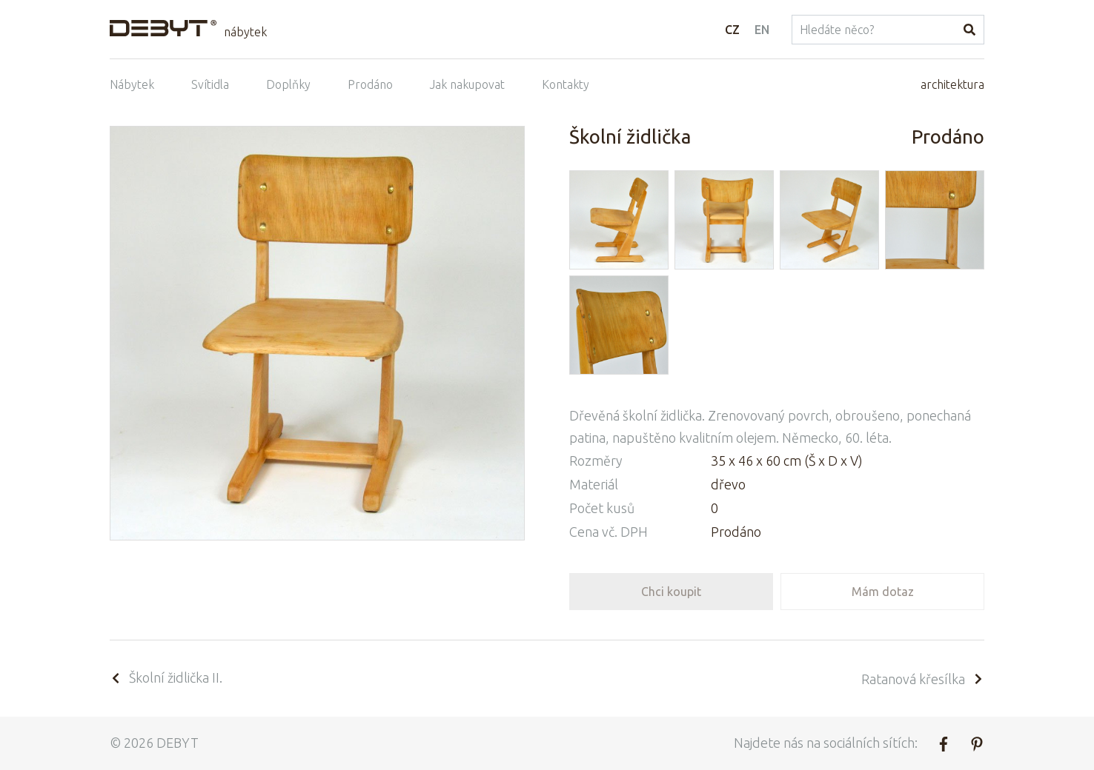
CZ (732, 29)
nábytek (245, 31)
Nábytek (132, 84)
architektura (952, 84)
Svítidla (210, 84)
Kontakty (565, 84)
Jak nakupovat (467, 84)
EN (762, 29)
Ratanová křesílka (922, 679)
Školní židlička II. (166, 677)
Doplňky (288, 84)
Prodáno (370, 84)
